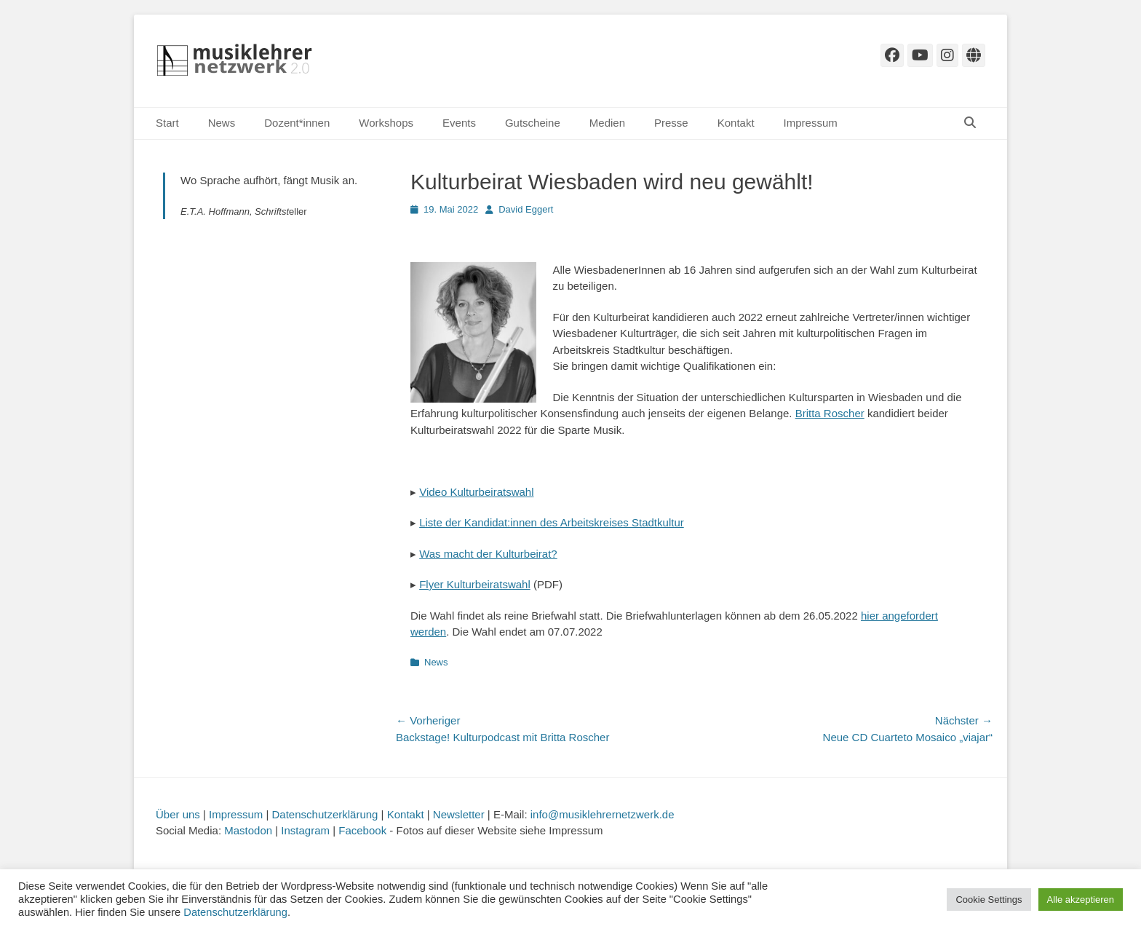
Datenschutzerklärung (325, 814)
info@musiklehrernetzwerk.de (602, 814)
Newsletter (459, 814)
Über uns (178, 814)
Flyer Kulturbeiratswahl (474, 584)
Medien (607, 122)
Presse (671, 122)
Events (459, 122)
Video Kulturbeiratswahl (476, 492)
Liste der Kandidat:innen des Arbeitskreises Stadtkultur (551, 522)
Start (167, 122)
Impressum (811, 122)
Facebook (362, 830)
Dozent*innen (297, 122)
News (222, 122)
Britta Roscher (829, 413)
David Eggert (525, 209)
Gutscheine (532, 122)
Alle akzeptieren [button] (1081, 899)
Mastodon (248, 830)
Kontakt (736, 122)
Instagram (305, 830)
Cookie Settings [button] (988, 899)
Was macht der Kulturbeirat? (488, 553)
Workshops (386, 122)
